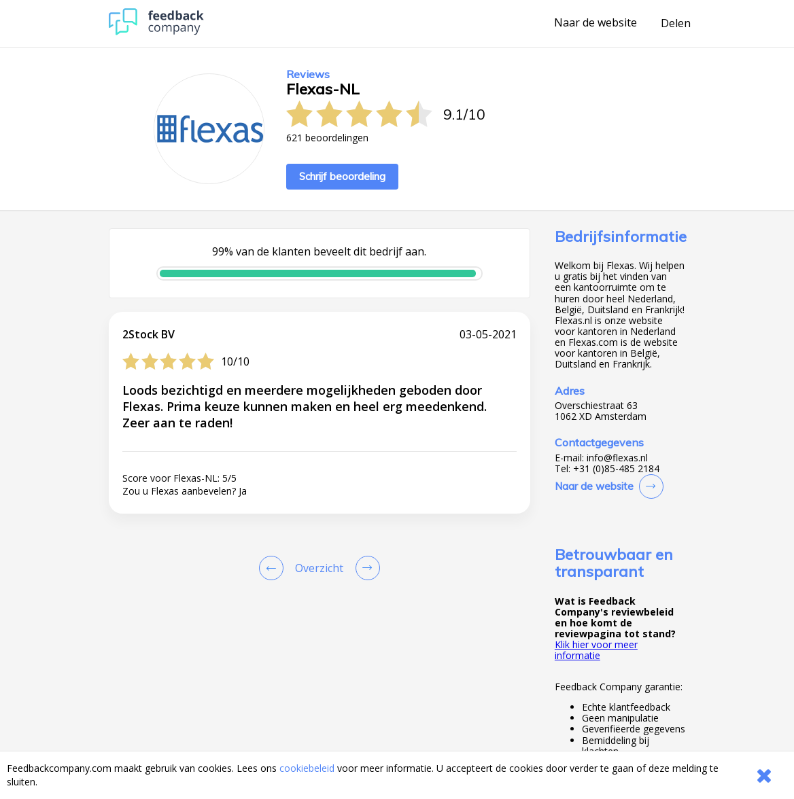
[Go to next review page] (365, 568)
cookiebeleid (306, 768)
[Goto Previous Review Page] (274, 568)
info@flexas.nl (617, 457)
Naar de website (595, 23)
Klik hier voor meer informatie (596, 650)
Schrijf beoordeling (342, 176)
